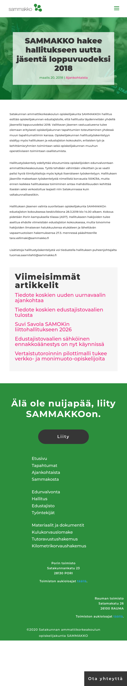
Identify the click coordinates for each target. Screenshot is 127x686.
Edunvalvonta (46, 491)
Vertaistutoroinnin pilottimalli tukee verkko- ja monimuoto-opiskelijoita (61, 356)
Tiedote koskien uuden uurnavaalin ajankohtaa (60, 297)
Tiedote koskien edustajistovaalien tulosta (59, 312)
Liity (63, 436)
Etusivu (39, 458)
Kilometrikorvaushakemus (59, 545)
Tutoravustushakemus (55, 539)
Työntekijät (43, 512)
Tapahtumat (44, 465)
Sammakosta (45, 479)
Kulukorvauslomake (52, 532)
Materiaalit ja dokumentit (58, 525)
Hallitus (39, 498)
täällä (82, 581)
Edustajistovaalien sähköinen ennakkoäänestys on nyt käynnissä (59, 341)
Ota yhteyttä (105, 678)
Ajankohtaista (77, 77)
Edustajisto (43, 505)
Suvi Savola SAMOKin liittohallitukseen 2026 (43, 327)
